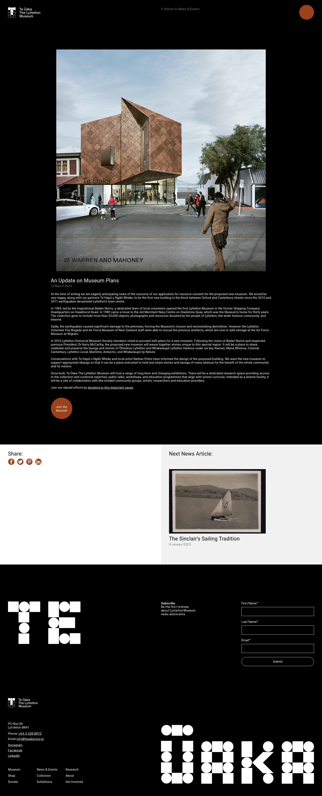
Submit (278, 661)
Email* (246, 640)
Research (72, 769)
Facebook (15, 750)
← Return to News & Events (180, 9)
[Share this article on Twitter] (20, 462)
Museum (14, 769)
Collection (44, 776)
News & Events (47, 769)
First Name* (250, 603)
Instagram (15, 745)
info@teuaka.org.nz (30, 739)
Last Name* (250, 622)
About (70, 776)
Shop (11, 776)
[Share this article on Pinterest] (29, 462)
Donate (13, 782)
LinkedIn (14, 756)
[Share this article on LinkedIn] (38, 462)
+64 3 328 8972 (29, 733)
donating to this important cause (110, 387)
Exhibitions (44, 782)
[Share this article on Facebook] (11, 462)
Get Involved (74, 782)
